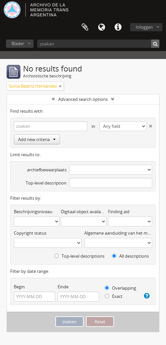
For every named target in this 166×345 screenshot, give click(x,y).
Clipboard (85, 27)
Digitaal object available (84, 212)
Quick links (118, 27)
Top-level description (46, 183)
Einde (63, 287)
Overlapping (120, 288)
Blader (18, 43)
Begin (19, 287)
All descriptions (130, 256)
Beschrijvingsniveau (33, 212)
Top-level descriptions (79, 256)
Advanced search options (83, 99)
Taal (101, 27)
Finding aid (118, 212)
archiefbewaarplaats (47, 170)
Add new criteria (37, 139)
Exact (114, 296)
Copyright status (30, 233)
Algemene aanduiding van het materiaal (118, 233)
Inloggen (144, 27)
